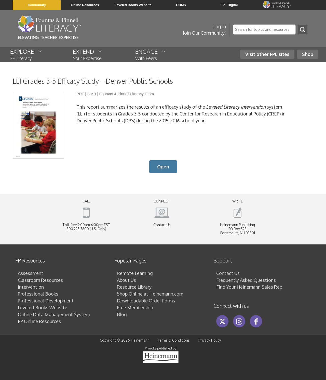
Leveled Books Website (42, 307)
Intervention (31, 287)
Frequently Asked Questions (246, 280)
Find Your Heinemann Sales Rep (249, 287)
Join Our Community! (204, 33)
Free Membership (135, 307)
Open (163, 166)
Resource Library (134, 287)
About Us (126, 280)
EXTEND (88, 54)
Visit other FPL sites (267, 54)
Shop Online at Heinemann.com (150, 294)
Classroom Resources (40, 280)
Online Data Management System (54, 314)
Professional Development (46, 300)
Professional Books (38, 294)
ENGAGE (150, 54)
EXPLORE (26, 54)
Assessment (30, 273)
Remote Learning (135, 273)
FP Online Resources (39, 321)
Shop (307, 54)
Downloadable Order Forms (146, 300)
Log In (219, 26)
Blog (122, 314)
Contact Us (162, 225)
